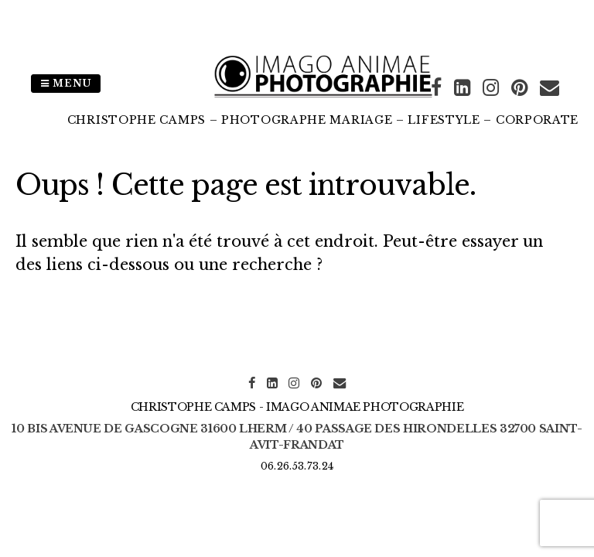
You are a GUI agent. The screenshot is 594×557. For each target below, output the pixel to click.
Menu (65, 83)
